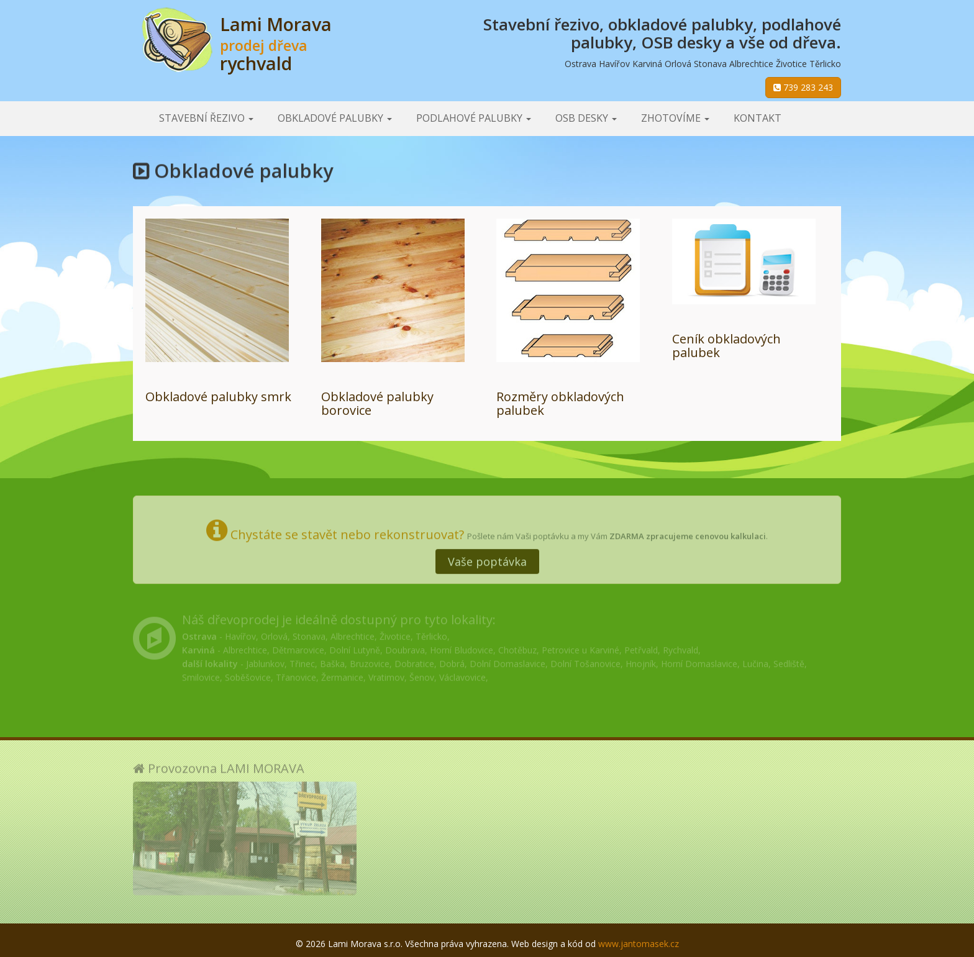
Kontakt (757, 118)
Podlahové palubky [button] (473, 118)
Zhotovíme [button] (675, 118)
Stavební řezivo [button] (206, 118)
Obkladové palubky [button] (335, 118)
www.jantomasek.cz (638, 944)
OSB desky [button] (586, 118)
